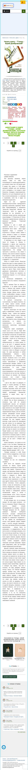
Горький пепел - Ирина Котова (11, 706)
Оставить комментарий (10, 676)
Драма (7, 80)
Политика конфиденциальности (9, 760)
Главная (4, 758)
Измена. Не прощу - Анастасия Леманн (13, 695)
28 (13, 146)
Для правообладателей (12, 758)
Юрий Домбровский (11, 97)
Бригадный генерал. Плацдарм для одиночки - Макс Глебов (14, 716)
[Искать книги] (23, 11)
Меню (6, 11)
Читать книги (10, 99)
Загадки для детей (21, 760)
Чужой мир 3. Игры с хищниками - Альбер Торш (14, 729)
